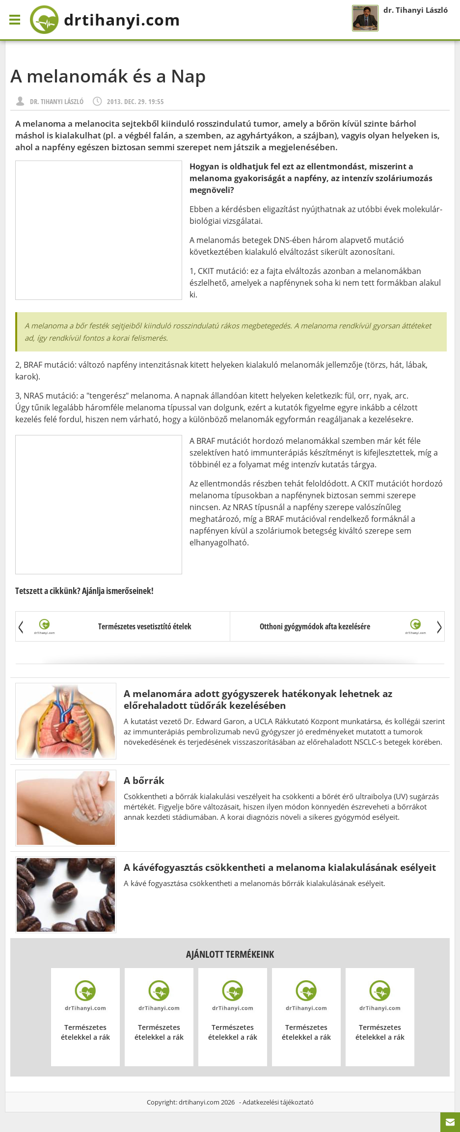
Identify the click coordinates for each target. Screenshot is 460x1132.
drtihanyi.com (199, 1102)
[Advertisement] (98, 230)
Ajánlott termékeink (230, 954)
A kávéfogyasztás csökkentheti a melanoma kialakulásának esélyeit (280, 867)
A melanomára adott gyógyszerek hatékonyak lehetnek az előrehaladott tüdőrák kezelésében (258, 699)
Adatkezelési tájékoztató (278, 1102)
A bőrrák (144, 780)
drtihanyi (104, 19)
